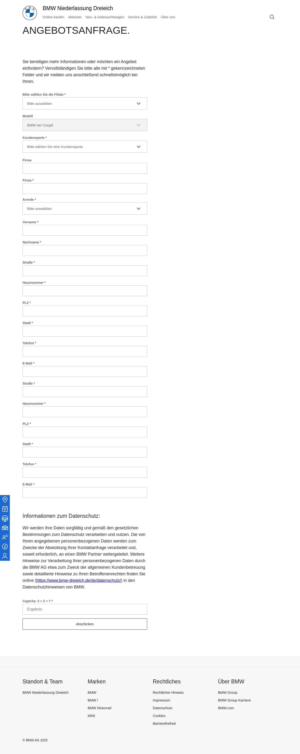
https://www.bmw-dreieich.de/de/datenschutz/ (78, 580)
